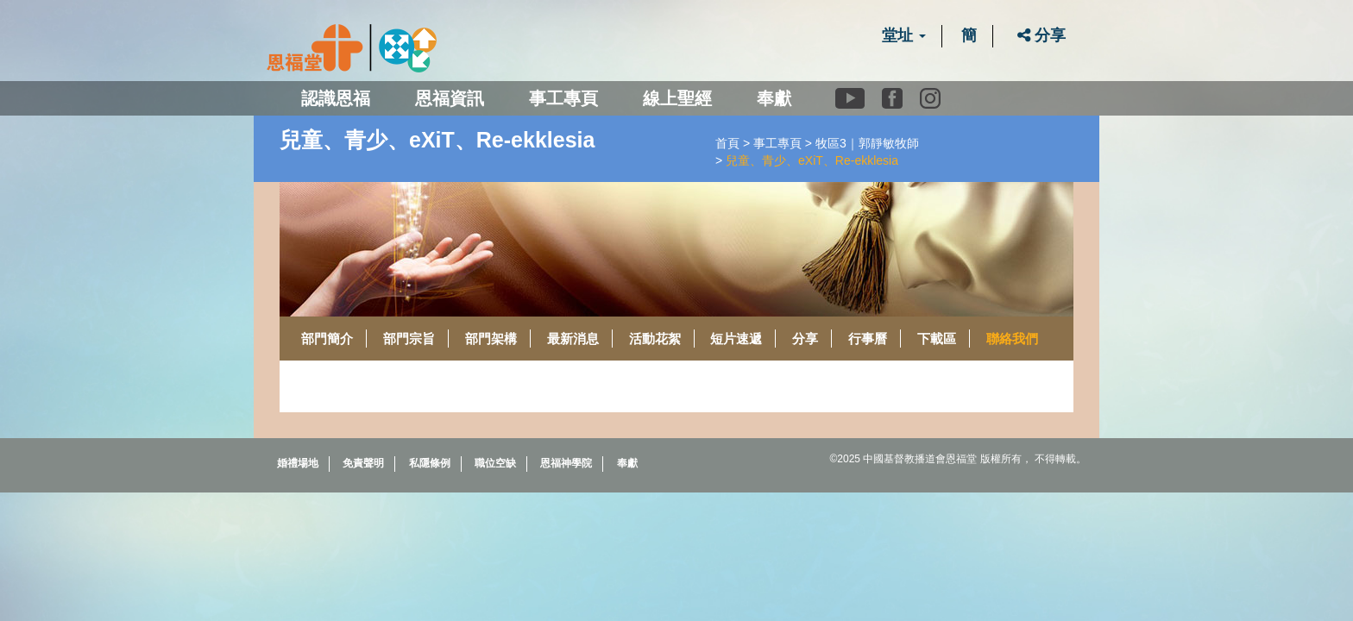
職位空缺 (495, 463)
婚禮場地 (297, 463)
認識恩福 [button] (335, 98)
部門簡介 (327, 338)
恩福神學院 (566, 463)
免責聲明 (363, 463)
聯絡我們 (1012, 338)
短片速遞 (736, 338)
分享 (1041, 35)
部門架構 (491, 338)
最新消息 (573, 338)
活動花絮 (655, 338)
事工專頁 (777, 143)
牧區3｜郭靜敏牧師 (867, 143)
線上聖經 (677, 98)
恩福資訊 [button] (449, 98)
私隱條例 (429, 463)
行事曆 (867, 338)
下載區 (936, 338)
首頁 (727, 143)
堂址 (904, 35)
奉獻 (774, 98)
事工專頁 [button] (563, 98)
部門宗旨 (409, 338)
